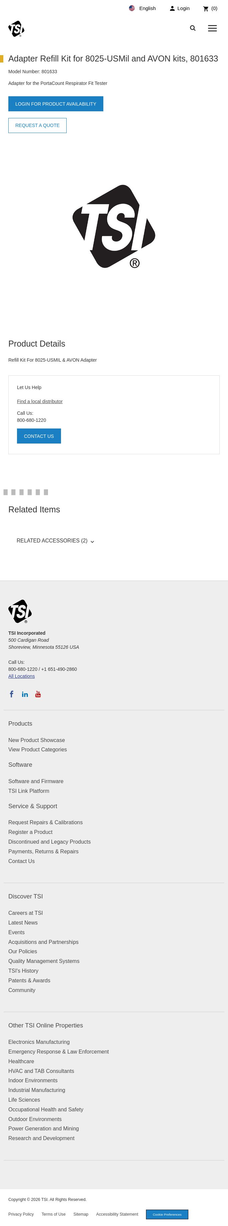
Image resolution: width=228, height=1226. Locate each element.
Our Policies (22, 951)
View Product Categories (37, 749)
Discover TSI (25, 896)
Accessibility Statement (117, 1214)
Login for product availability (55, 104)
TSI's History (23, 971)
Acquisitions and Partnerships (43, 942)
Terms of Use (54, 1214)
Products (20, 723)
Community (21, 990)
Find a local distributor (40, 401)
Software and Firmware (35, 781)
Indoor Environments (33, 1080)
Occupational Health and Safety (45, 1109)
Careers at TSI (25, 913)
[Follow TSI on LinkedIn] (25, 694)
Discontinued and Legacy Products (49, 842)
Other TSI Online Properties (45, 1025)
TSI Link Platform (28, 791)
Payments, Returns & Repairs (43, 851)
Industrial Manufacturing (36, 1090)
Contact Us (39, 436)
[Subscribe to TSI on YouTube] (38, 694)
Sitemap (80, 1214)
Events (16, 932)
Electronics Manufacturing (39, 1042)
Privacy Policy (21, 1214)
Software (20, 764)
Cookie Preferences (167, 1214)
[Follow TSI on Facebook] (11, 694)
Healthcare (21, 1061)
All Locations (21, 676)
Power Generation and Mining (43, 1128)
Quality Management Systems (43, 961)
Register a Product (30, 832)
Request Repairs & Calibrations (45, 822)
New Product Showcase (36, 740)
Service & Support (32, 806)
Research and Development (41, 1138)
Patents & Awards (29, 980)
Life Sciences (24, 1100)
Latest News (23, 923)
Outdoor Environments (35, 1119)
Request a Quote (37, 125)
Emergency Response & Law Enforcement (58, 1052)
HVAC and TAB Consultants (41, 1071)
